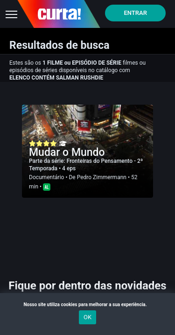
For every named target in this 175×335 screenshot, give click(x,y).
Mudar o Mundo (67, 152)
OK (87, 317)
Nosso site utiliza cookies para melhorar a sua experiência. (87, 304)
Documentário (46, 177)
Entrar (135, 12)
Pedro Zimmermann (101, 177)
